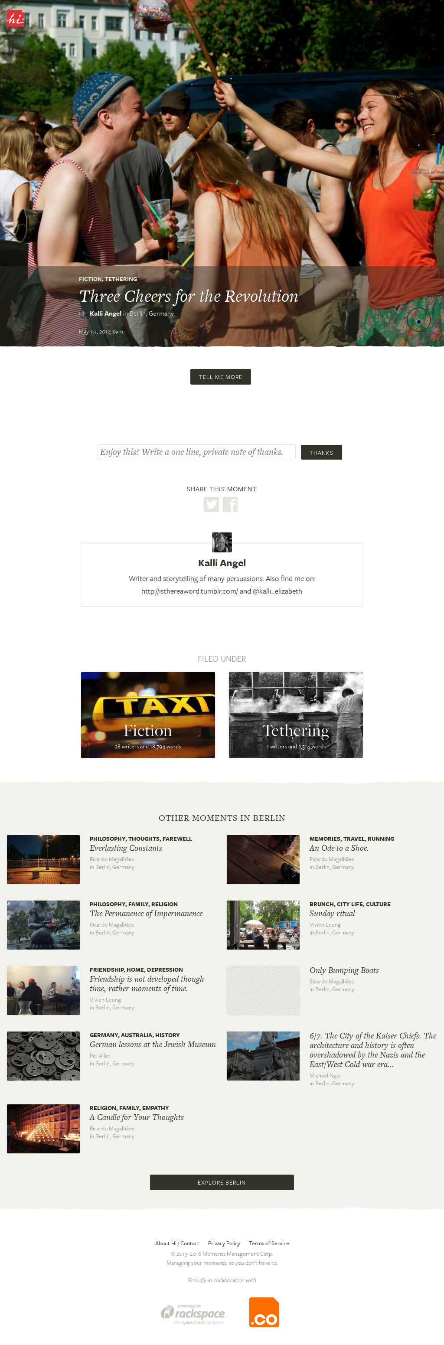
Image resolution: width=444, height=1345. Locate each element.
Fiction (90, 278)
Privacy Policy (224, 1243)
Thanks (321, 452)
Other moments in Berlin (222, 818)
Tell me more (220, 376)
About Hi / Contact (177, 1243)
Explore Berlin (222, 1182)
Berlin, (152, 313)
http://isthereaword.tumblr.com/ (189, 590)
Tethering (121, 278)
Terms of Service (269, 1243)
